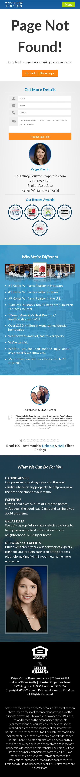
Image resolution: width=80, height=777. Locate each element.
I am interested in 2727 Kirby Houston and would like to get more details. (40, 124)
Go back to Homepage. (40, 73)
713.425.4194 (40, 180)
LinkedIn (48, 445)
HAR (61, 445)
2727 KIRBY (14, 4)
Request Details (40, 136)
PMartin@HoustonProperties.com (40, 175)
